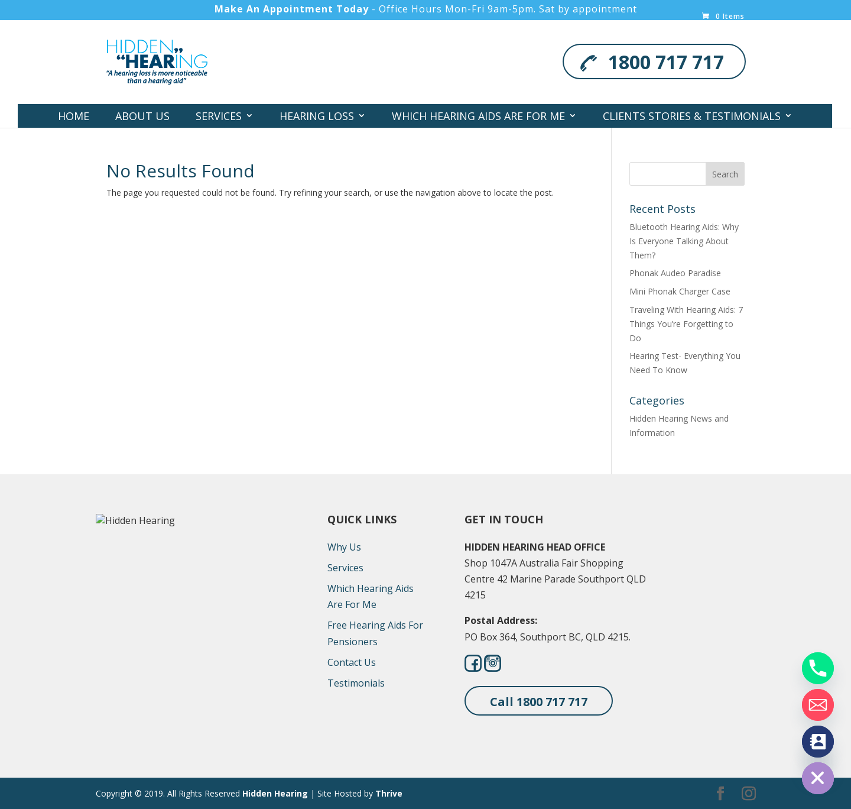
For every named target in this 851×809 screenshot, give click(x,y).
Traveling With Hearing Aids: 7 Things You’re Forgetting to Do (686, 324)
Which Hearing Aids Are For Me (478, 116)
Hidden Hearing (275, 793)
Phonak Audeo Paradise (675, 273)
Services (219, 116)
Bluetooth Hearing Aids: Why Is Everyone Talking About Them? (684, 241)
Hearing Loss (317, 116)
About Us (142, 116)
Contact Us (474, 139)
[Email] (818, 705)
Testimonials (356, 683)
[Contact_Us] (818, 742)
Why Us (344, 547)
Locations (372, 139)
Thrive (388, 793)
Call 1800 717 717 (538, 702)
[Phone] (818, 668)
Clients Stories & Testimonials (692, 116)
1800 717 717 (666, 62)
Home (73, 116)
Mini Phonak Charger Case (679, 291)
